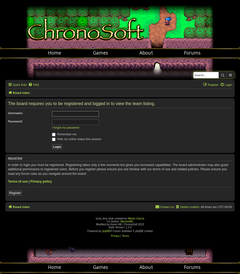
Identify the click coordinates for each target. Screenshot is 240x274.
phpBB (106, 231)
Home (54, 52)
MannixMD (127, 221)
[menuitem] (33, 85)
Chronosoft (120, 24)
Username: (15, 113)
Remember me (64, 134)
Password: (15, 121)
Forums (192, 52)
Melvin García (136, 218)
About (146, 52)
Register (15, 193)
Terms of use (18, 181)
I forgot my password (65, 127)
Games (100, 52)
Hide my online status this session (76, 139)
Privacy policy (41, 181)
